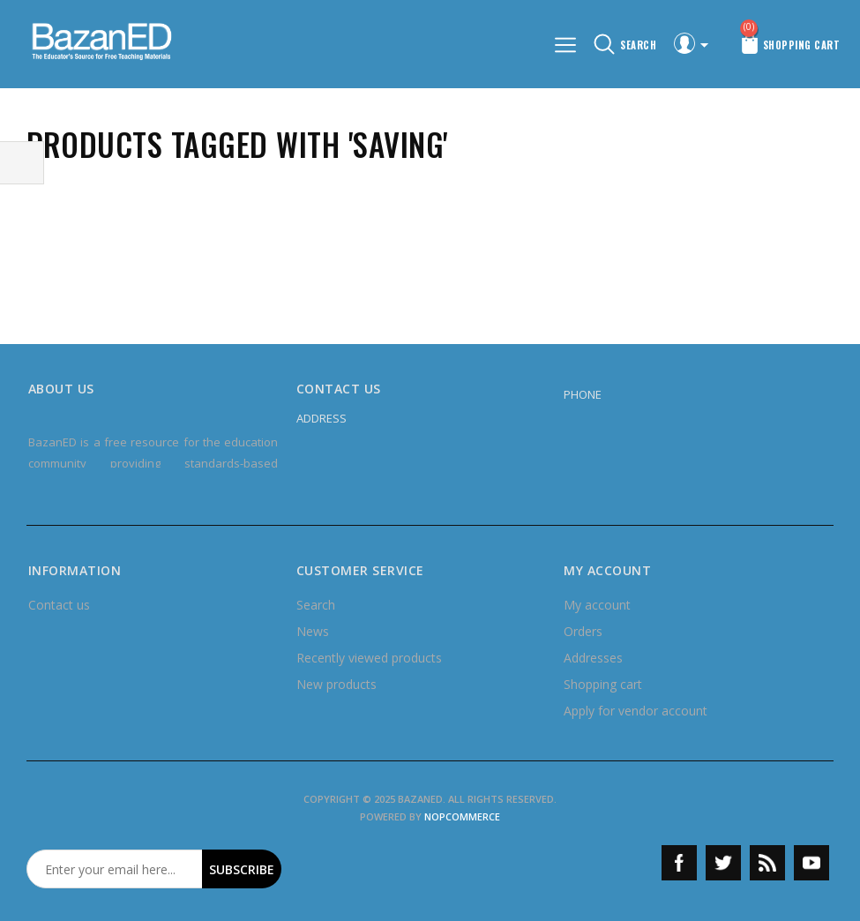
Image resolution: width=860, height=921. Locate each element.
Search (315, 604)
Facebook (679, 862)
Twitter (723, 862)
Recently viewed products (369, 657)
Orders (583, 631)
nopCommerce (462, 816)
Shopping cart (603, 684)
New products (336, 684)
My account (597, 604)
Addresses (593, 657)
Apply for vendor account (635, 710)
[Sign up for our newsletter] (114, 869)
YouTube (811, 862)
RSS (767, 862)
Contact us (59, 604)
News (312, 631)
